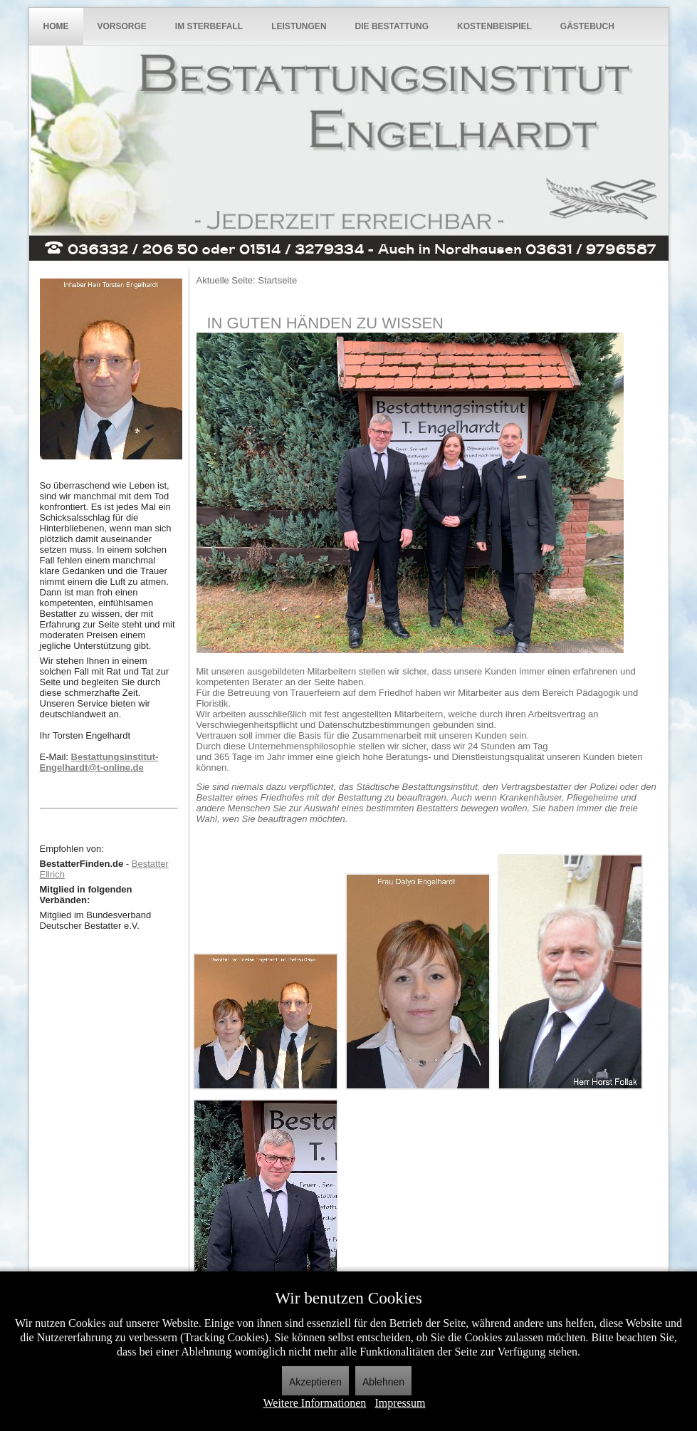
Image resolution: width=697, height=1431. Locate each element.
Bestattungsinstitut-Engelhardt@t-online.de (99, 762)
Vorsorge (122, 26)
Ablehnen (383, 1382)
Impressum (399, 1403)
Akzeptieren (315, 1382)
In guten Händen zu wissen (325, 323)
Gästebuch (587, 26)
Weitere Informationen (315, 1403)
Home (56, 26)
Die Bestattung (392, 26)
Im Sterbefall (209, 26)
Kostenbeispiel (494, 26)
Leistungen (298, 26)
